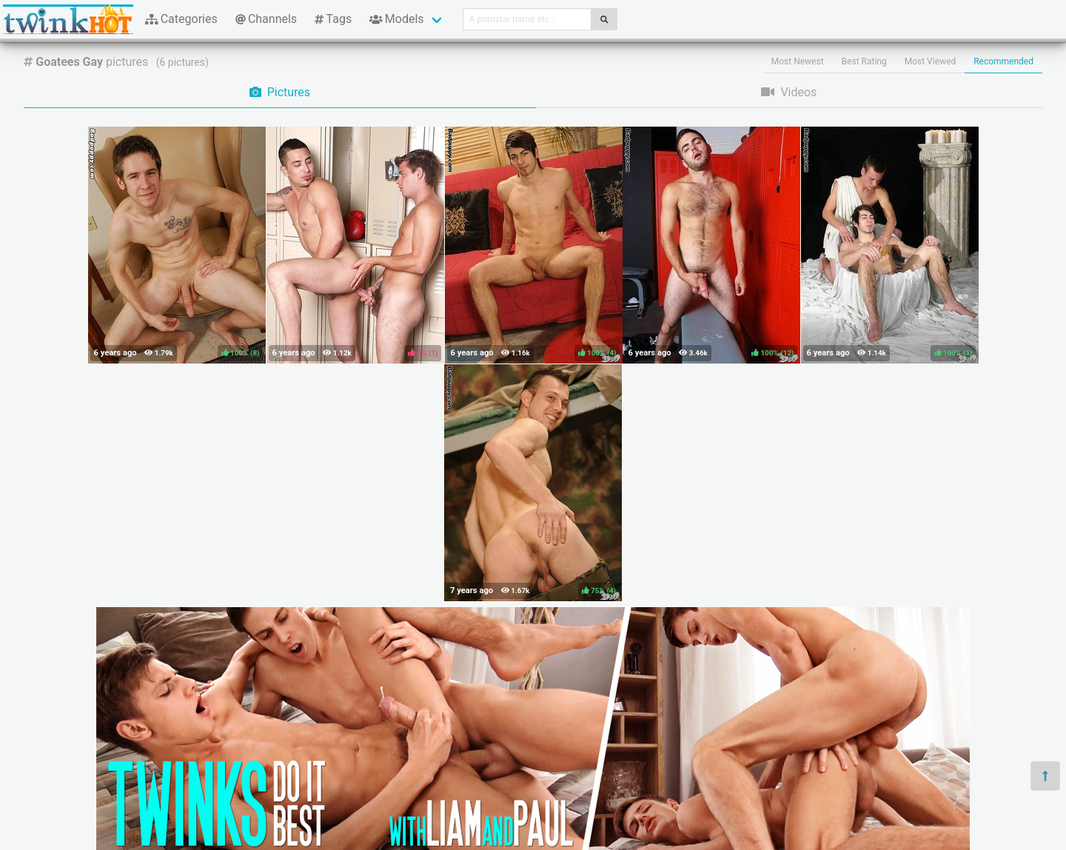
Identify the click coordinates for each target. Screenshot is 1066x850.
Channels (266, 19)
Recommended (1003, 61)
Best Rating (864, 61)
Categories (181, 19)
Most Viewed (930, 61)
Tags (333, 19)
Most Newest (797, 61)
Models (396, 19)
